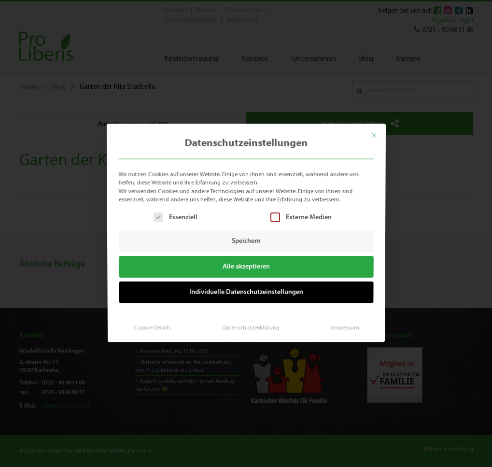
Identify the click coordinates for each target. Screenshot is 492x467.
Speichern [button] (246, 241)
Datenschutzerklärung (250, 324)
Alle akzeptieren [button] (246, 266)
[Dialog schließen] (378, 132)
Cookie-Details (155, 324)
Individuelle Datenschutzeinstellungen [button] (246, 290)
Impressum (341, 324)
